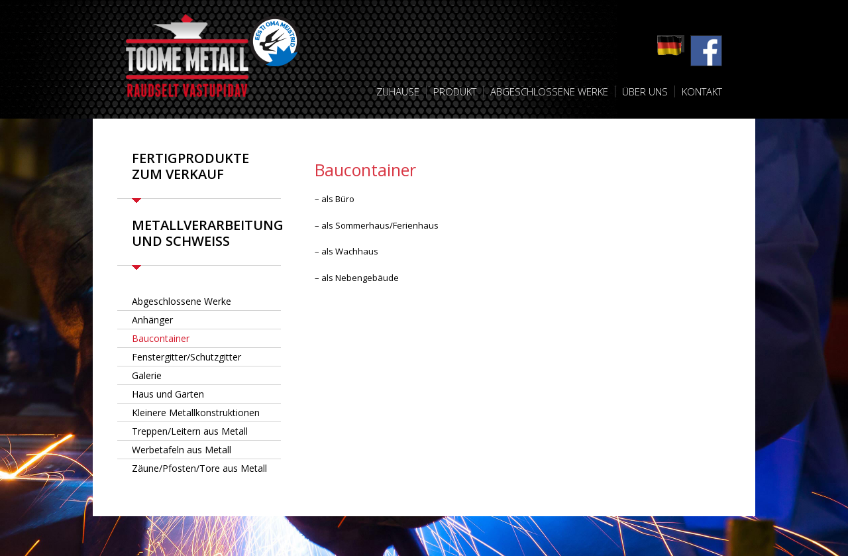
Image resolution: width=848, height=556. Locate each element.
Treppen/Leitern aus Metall (190, 431)
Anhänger (152, 319)
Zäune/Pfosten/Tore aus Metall (199, 468)
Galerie (147, 375)
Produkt (454, 91)
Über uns (645, 91)
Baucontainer (160, 338)
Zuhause (397, 91)
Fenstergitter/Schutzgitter (186, 357)
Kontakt (702, 91)
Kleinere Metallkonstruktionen (196, 412)
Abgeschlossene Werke (549, 91)
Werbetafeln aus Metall (181, 449)
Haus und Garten (168, 394)
